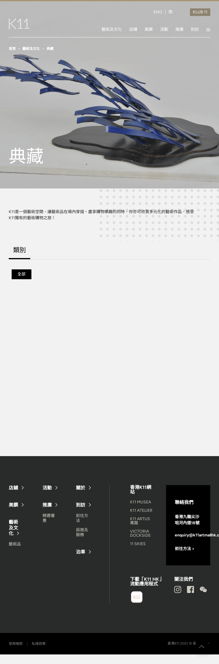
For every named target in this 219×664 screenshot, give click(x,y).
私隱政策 (39, 643)
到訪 (195, 29)
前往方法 (82, 518)
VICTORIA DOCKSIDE (140, 533)
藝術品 (15, 544)
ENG (158, 12)
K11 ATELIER (141, 510)
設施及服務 (82, 532)
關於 (80, 488)
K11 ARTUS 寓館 (140, 520)
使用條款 (16, 643)
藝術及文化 (112, 29)
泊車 (80, 552)
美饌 (149, 29)
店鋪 (133, 29)
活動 (164, 29)
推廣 (179, 29)
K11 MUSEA (140, 502)
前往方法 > (185, 548)
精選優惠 (48, 518)
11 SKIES (138, 543)
